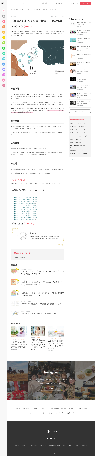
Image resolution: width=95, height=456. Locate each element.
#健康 (80, 136)
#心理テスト (73, 126)
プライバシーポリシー (32, 445)
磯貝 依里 (50, 350)
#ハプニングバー (82, 123)
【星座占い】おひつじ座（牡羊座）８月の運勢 (26, 197)
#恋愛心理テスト (83, 126)
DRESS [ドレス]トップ (17, 9)
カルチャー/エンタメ (54, 413)
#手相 (79, 153)
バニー (78, 64)
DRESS (74, 159)
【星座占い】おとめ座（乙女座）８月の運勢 (25, 207)
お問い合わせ (84, 445)
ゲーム (74, 413)
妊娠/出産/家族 (83, 408)
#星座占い (16, 257)
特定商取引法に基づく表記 (54, 445)
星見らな (22, 311)
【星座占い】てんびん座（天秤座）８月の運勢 (26, 209)
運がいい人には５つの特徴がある (83, 62)
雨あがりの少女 (80, 50)
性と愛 (68, 413)
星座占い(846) (54, 16)
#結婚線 (85, 153)
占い (28, 9)
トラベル (44, 413)
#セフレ (72, 132)
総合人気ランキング (80, 111)
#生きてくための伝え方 (75, 142)
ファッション (45, 408)
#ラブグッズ (73, 136)
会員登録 (85, 3)
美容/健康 (63, 408)
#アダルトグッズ (81, 132)
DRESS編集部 (23, 269)
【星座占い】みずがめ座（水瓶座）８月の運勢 (26, 217)
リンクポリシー (43, 445)
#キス (71, 129)
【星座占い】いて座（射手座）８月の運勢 (25, 213)
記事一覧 (17, 445)
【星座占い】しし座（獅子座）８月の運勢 (25, 205)
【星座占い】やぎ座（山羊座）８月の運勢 (25, 215)
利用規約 (23, 445)
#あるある (72, 153)
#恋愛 (85, 136)
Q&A (70, 445)
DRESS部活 (59, 3)
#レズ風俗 (81, 150)
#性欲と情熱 (73, 150)
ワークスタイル (73, 408)
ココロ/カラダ (30, 413)
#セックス (72, 123)
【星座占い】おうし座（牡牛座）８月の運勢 (25, 199)
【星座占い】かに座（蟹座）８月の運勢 (24, 203)
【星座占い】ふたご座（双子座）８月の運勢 (25, 201)
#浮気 (71, 139)
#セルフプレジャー (80, 129)
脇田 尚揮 (79, 73)
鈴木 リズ (79, 97)
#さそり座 (22, 257)
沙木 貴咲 (79, 26)
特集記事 (18, 408)
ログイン (75, 3)
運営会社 (64, 445)
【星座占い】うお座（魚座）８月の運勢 (24, 219)
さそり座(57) (61, 16)
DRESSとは (76, 445)
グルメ (38, 413)
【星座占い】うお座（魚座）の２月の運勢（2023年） (40, 313)
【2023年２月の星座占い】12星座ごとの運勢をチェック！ (42, 304)
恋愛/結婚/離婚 (55, 408)
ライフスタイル (21, 339)
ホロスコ (33, 233)
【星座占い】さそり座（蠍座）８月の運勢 (25, 211)
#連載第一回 (78, 139)
